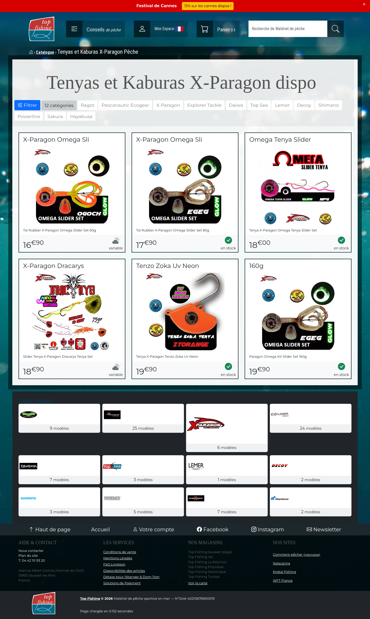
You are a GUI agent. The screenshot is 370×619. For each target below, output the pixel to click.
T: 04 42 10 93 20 (31, 560)
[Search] (287, 29)
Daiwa (236, 105)
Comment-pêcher (296, 555)
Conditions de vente (119, 552)
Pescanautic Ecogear (125, 105)
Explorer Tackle (204, 105)
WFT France (283, 580)
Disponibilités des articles (124, 571)
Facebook (212, 529)
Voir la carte (197, 583)
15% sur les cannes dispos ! (207, 6)
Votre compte (153, 529)
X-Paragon (168, 105)
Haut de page (49, 529)
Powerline (28, 116)
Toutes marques (35, 400)
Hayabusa (81, 116)
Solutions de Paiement (122, 583)
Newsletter (324, 529)
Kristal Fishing (284, 572)
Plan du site (28, 556)
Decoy (304, 105)
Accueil (100, 529)
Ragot (87, 105)
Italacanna (281, 563)
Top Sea (259, 105)
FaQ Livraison (114, 564)
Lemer (282, 105)
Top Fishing (90, 598)
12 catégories (58, 105)
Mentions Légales (117, 558)
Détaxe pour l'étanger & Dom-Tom (131, 577)
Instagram (267, 529)
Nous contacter (31, 551)
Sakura (55, 116)
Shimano (328, 105)
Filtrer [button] (27, 105)
